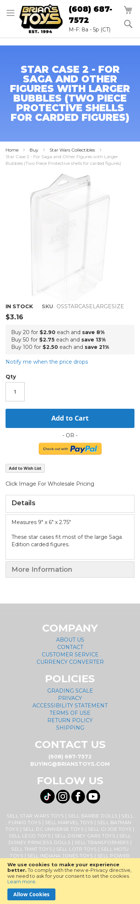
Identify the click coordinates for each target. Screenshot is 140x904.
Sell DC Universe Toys (53, 829)
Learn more (21, 881)
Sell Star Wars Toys (35, 816)
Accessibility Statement (70, 705)
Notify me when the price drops (47, 361)
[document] (70, 881)
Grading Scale (70, 690)
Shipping (70, 727)
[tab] (70, 504)
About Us (70, 639)
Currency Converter (70, 662)
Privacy (70, 698)
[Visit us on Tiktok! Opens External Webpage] (47, 796)
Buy (34, 150)
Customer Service (70, 654)
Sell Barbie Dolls (93, 816)
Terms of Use (70, 713)
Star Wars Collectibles (72, 150)
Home (12, 150)
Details (23, 503)
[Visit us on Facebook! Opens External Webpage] (78, 796)
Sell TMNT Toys (31, 849)
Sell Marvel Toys (69, 822)
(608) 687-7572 (90, 14)
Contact (70, 647)
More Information (41, 569)
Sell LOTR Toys (76, 849)
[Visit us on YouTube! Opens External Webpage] (93, 796)
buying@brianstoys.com (70, 764)
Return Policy (70, 720)
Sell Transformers (102, 842)
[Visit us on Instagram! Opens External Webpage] (63, 796)
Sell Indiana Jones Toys (60, 856)
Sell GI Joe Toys (110, 829)
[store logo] (41, 19)
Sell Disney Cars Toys (85, 836)
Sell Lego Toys (30, 836)
